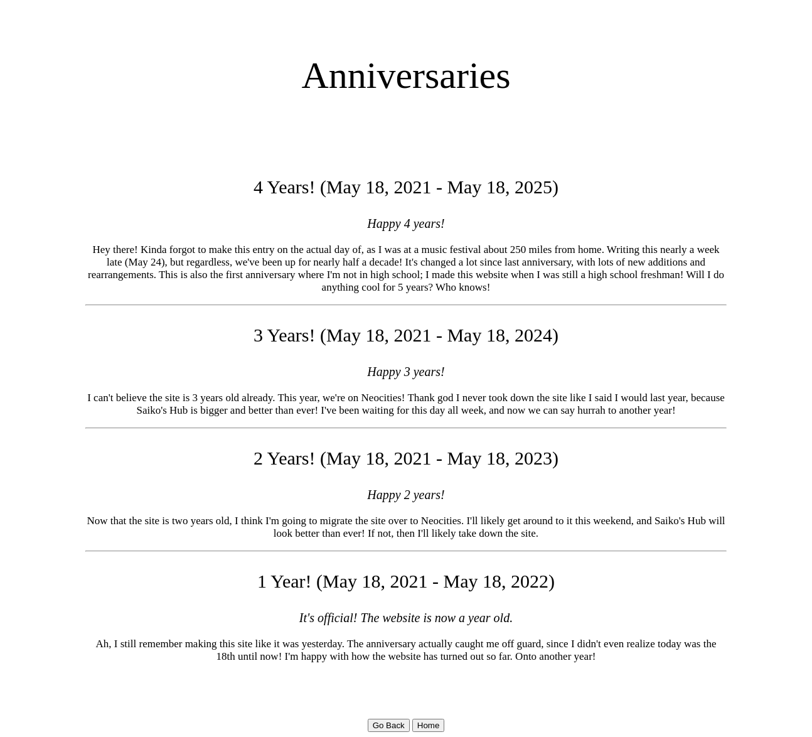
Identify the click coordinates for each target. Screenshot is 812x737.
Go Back (389, 725)
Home (428, 725)
